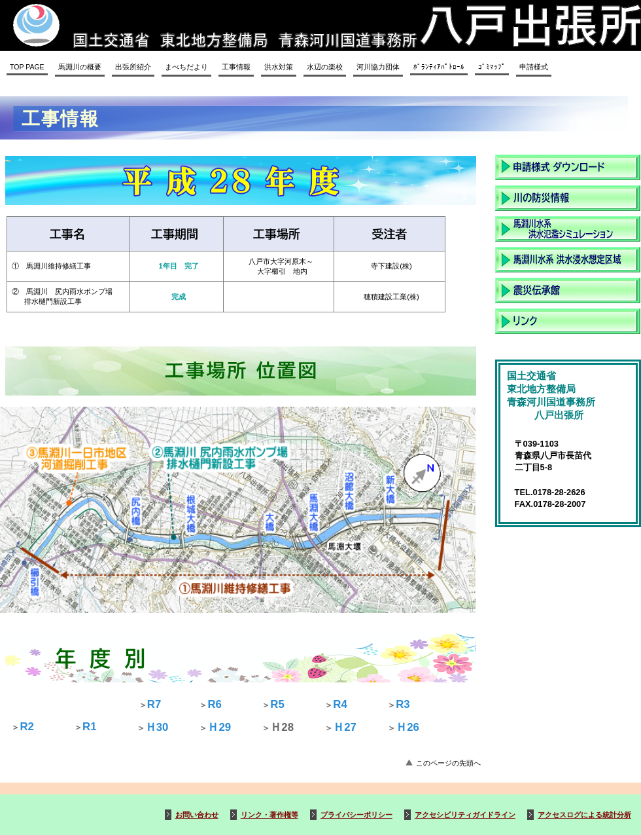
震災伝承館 (567, 290)
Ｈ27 (344, 727)
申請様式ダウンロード (567, 167)
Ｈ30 (157, 727)
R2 (26, 726)
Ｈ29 (219, 727)
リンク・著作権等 (269, 815)
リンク (567, 321)
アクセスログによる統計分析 (584, 815)
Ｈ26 (407, 727)
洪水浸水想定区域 (567, 259)
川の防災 (567, 198)
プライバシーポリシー (356, 815)
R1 (89, 726)
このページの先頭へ (448, 763)
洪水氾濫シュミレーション (567, 229)
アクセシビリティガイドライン (465, 815)
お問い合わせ (196, 815)
